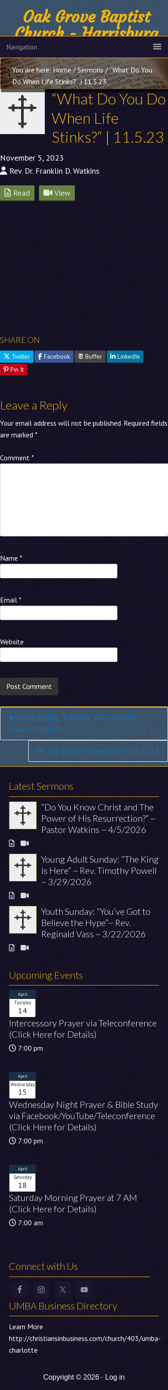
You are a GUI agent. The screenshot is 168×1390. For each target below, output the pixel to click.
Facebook (54, 356)
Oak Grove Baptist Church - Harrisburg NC (86, 33)
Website (12, 641)
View (56, 193)
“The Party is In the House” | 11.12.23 (98, 751)
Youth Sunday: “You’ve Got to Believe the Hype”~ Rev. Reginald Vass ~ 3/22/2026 (96, 922)
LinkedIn (125, 356)
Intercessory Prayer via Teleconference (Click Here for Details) (83, 1028)
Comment (17, 457)
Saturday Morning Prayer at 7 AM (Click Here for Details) (73, 1203)
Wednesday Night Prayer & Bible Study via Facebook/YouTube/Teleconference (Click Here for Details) (83, 1115)
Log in (115, 1377)
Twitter (17, 356)
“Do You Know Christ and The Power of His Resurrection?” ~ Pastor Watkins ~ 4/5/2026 (98, 818)
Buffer (90, 356)
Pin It (14, 369)
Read (17, 193)
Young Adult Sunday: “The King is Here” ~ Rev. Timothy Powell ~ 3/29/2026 (100, 870)
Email (11, 599)
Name (11, 557)
